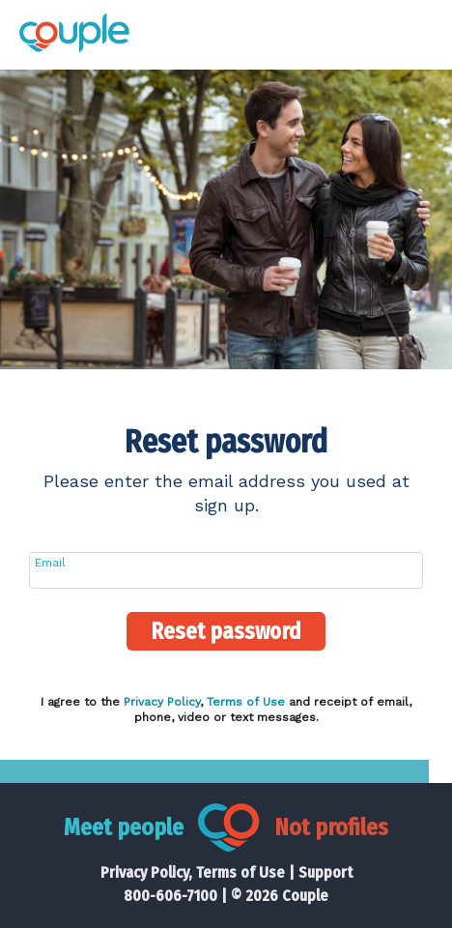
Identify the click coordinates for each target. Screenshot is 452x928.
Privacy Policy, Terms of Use (192, 872)
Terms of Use (246, 702)
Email (50, 562)
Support (325, 872)
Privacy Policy (162, 702)
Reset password (226, 631)
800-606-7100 (170, 895)
